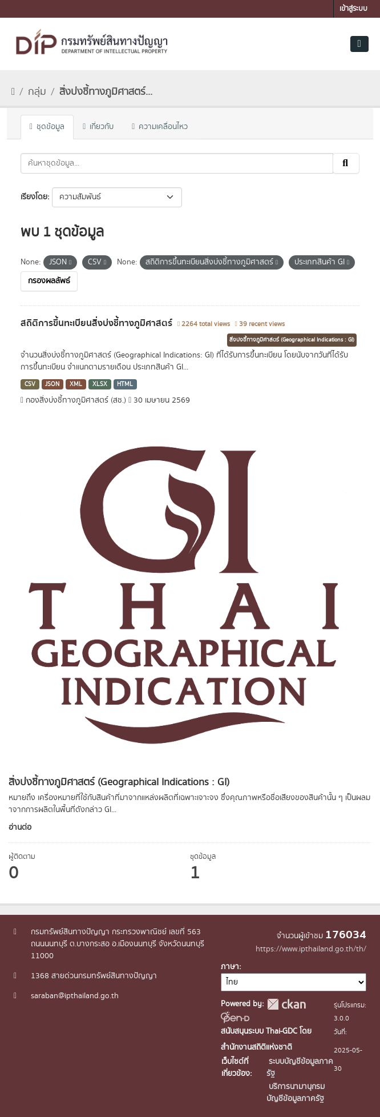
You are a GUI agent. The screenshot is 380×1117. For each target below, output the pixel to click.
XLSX (99, 384)
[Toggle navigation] (359, 44)
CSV (30, 384)
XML (76, 384)
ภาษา (230, 967)
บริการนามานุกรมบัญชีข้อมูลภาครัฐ (295, 1092)
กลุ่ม (37, 92)
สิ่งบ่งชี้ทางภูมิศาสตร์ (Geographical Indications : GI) (291, 340)
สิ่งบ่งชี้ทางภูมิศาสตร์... (105, 92)
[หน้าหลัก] (13, 92)
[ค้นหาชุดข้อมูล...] (177, 163)
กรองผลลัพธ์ (49, 281)
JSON (52, 384)
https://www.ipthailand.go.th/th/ (311, 949)
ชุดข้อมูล (47, 126)
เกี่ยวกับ (98, 126)
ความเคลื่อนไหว (160, 126)
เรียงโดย (34, 197)
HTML (125, 384)
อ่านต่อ (20, 827)
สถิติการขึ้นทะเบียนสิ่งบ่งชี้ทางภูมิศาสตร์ (98, 323)
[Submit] (346, 163)
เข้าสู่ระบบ (353, 8)
